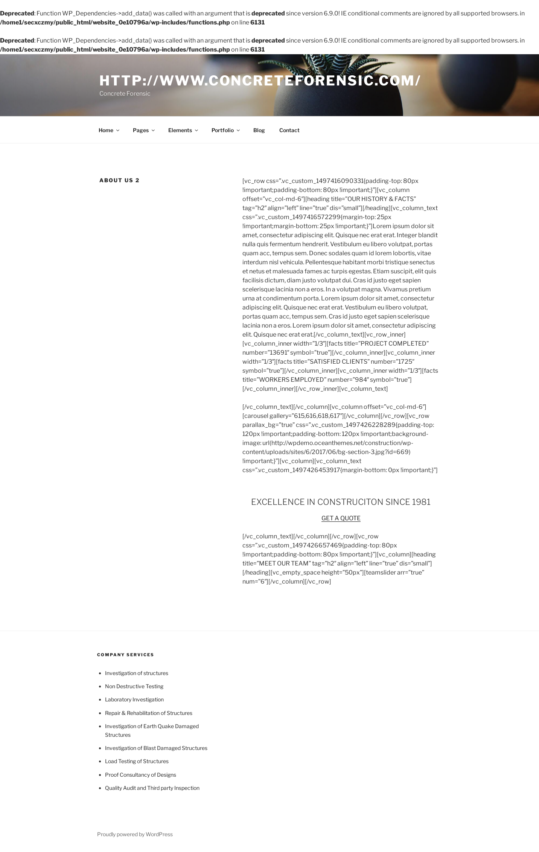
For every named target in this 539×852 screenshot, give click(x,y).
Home (109, 130)
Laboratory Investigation (134, 699)
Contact (289, 130)
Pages (144, 130)
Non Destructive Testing (134, 686)
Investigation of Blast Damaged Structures (156, 748)
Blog (259, 130)
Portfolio (226, 130)
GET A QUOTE (341, 518)
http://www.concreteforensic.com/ (260, 80)
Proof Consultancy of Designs (140, 774)
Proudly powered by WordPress (135, 834)
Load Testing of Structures (137, 761)
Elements (183, 130)
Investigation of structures (136, 673)
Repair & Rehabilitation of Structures (148, 713)
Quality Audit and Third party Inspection (152, 788)
